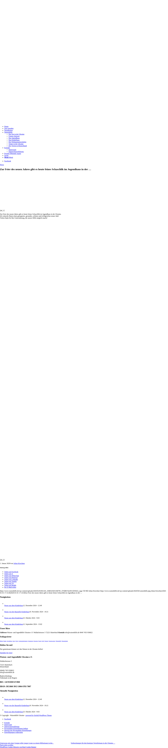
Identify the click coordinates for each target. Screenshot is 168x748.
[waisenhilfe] (16, 123)
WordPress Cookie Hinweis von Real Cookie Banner (18, 747)
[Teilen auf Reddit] (10, 585)
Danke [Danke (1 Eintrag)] (4, 641)
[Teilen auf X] (8, 574)
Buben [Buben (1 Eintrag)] (1, 641)
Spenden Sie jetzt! (6, 653)
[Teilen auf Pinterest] (11, 578)
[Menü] (8, 157)
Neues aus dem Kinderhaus (13, 605)
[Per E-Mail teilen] (10, 587)
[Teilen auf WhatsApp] (11, 576)
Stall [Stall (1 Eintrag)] (43, 641)
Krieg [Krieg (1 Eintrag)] (17, 641)
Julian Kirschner (19, 563)
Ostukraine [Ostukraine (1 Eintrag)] (30, 641)
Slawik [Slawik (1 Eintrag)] (40, 641)
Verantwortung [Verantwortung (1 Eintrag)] (52, 641)
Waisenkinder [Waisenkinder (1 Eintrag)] (65, 641)
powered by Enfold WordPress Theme (39, 715)
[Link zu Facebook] (7, 161)
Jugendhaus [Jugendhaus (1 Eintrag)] (9, 641)
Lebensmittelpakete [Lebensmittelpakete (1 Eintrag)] (23, 641)
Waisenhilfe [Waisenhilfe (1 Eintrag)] (58, 641)
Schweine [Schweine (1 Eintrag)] (35, 641)
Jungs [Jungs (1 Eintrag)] (14, 641)
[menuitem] (86, 126)
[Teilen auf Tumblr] (10, 581)
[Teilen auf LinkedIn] (11, 579)
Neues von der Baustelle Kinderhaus (16, 612)
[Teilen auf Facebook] (11, 572)
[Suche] (6, 155)
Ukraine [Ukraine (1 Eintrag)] (46, 641)
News (2, 165)
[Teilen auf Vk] (9, 583)
